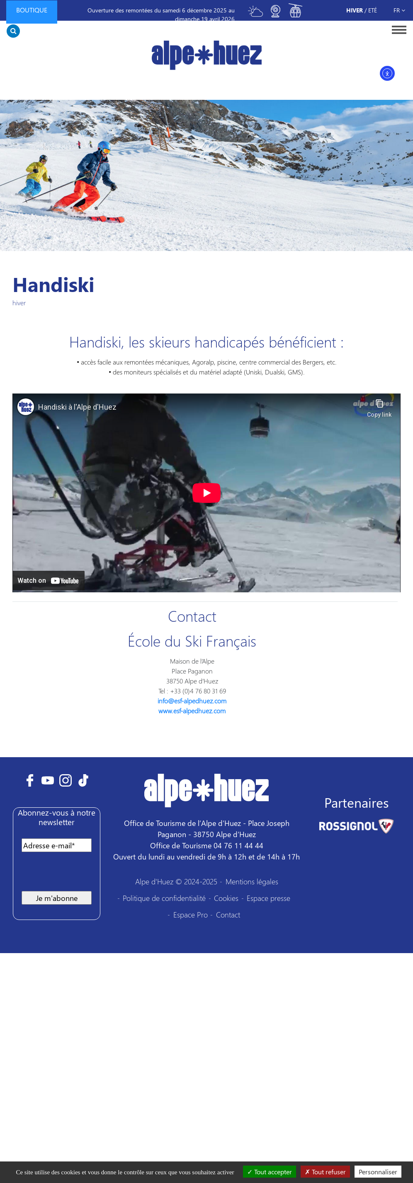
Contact (228, 914)
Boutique (31, 9)
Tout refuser (325, 1171)
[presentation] (85, 875)
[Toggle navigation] (396, 29)
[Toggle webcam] (275, 14)
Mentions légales (252, 881)
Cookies (226, 898)
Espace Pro (190, 914)
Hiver (354, 10)
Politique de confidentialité (164, 898)
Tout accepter (269, 1171)
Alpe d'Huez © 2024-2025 (176, 881)
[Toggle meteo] (255, 14)
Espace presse (268, 898)
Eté (372, 10)
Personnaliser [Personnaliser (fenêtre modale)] (378, 1171)
